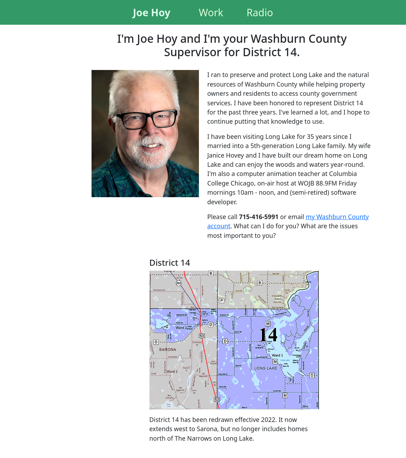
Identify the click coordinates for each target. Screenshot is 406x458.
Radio (260, 12)
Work (211, 12)
